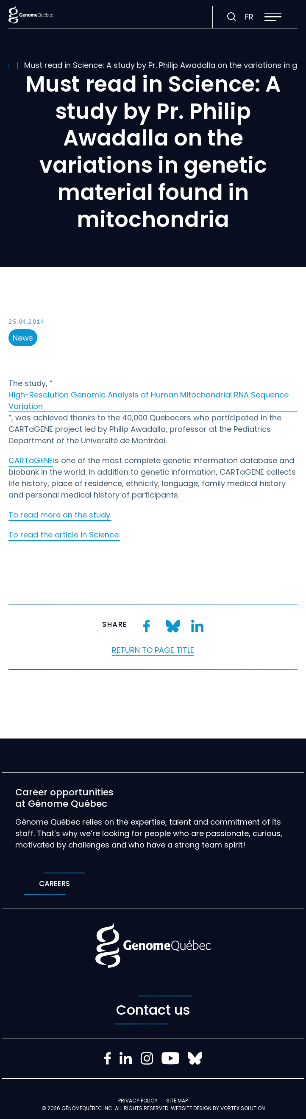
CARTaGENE (30, 460)
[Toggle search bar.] (231, 17)
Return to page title (153, 650)
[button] (273, 17)
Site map (177, 1100)
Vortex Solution (242, 1108)
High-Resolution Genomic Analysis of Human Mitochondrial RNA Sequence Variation (148, 400)
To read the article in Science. (64, 534)
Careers (54, 884)
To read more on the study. (59, 514)
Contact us (153, 1010)
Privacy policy (138, 1100)
